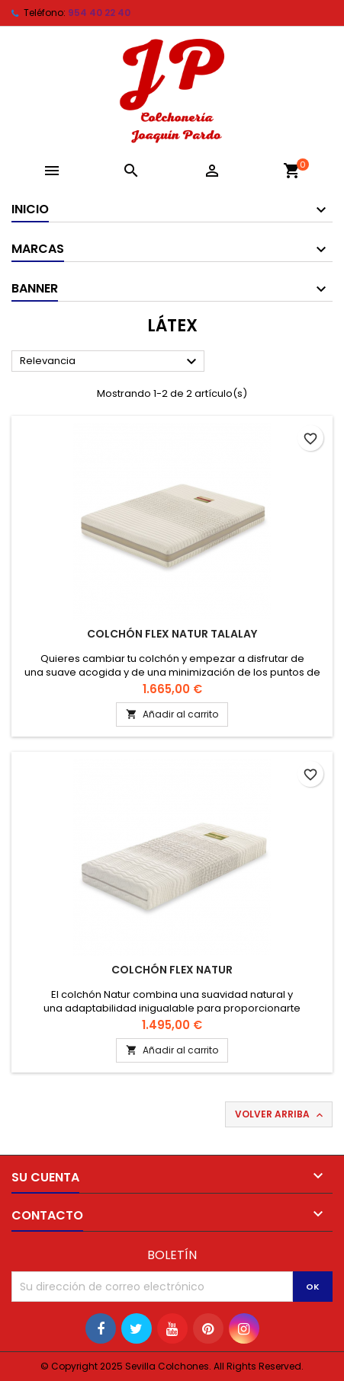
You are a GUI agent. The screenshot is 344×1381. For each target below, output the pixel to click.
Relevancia (110, 362)
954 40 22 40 (99, 12)
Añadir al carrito (172, 714)
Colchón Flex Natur (172, 969)
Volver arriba (280, 1114)
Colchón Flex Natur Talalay (172, 633)
